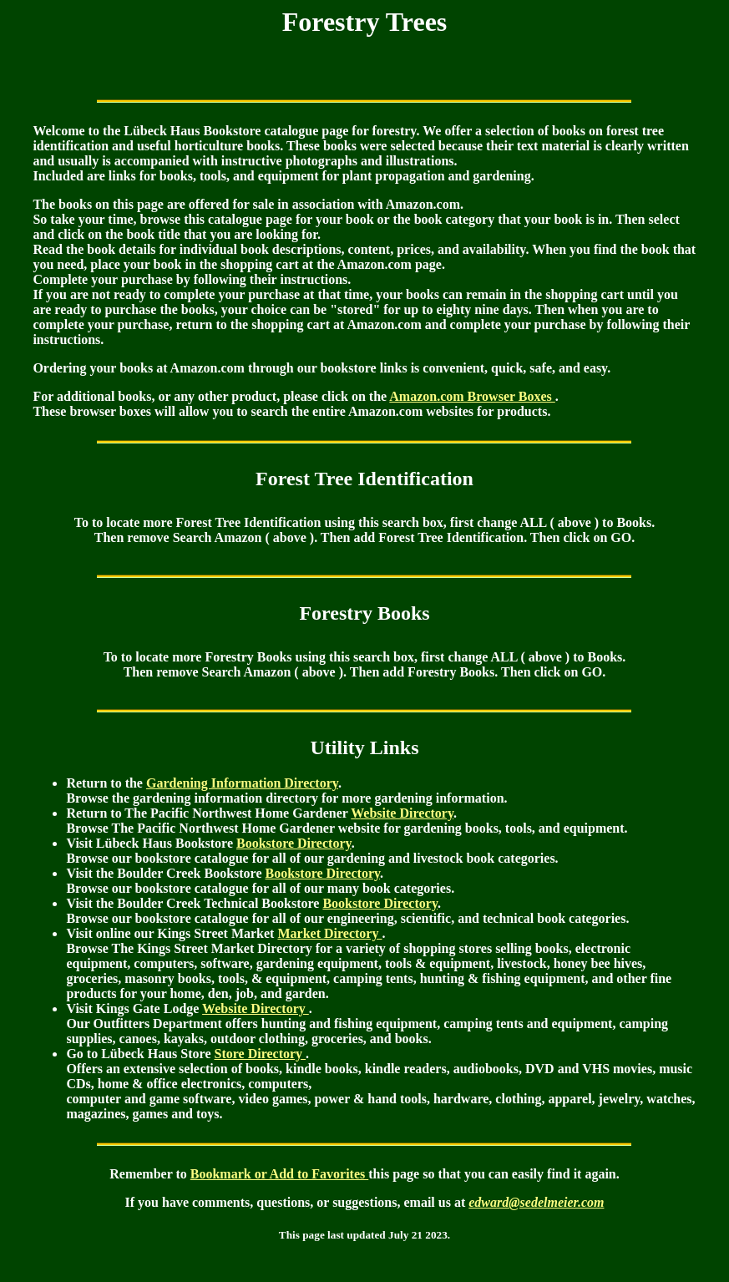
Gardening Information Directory (242, 783)
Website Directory (402, 813)
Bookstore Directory (294, 843)
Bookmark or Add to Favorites (279, 1174)
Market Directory (329, 933)
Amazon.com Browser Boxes (472, 396)
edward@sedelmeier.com (536, 1202)
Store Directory (260, 1053)
